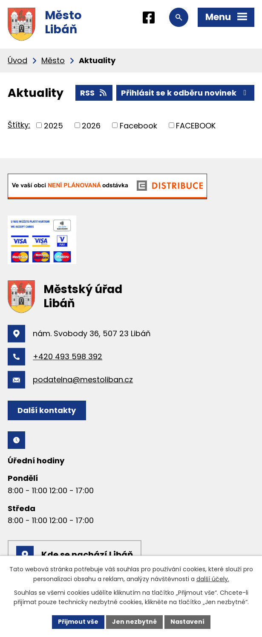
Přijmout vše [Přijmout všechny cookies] (78, 621)
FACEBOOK (196, 125)
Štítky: (19, 124)
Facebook (138, 125)
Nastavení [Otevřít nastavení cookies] (187, 621)
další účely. (212, 579)
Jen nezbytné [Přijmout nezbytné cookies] (134, 621)
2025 (53, 125)
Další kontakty (46, 410)
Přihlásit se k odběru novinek (185, 92)
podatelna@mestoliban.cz (83, 379)
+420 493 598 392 (67, 356)
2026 (91, 125)
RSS (94, 92)
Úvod (17, 60)
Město (53, 60)
